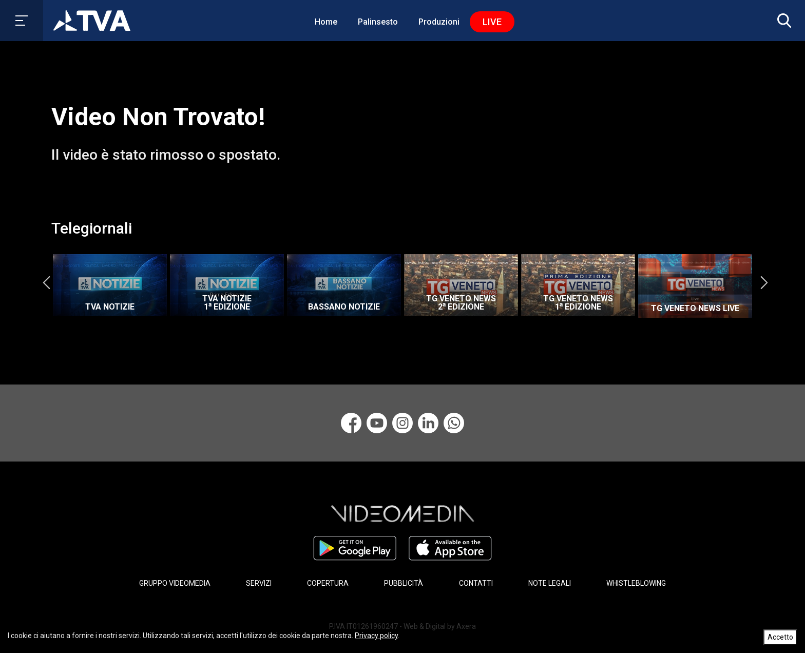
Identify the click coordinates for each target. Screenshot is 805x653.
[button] (782, 20)
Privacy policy (376, 635)
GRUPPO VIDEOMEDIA (174, 583)
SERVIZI (259, 583)
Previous (46, 283)
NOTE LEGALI (549, 583)
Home (326, 22)
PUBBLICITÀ (403, 583)
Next (764, 283)
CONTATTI (476, 583)
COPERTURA (328, 583)
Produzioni (438, 22)
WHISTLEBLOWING (636, 583)
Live (492, 21)
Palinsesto (378, 22)
